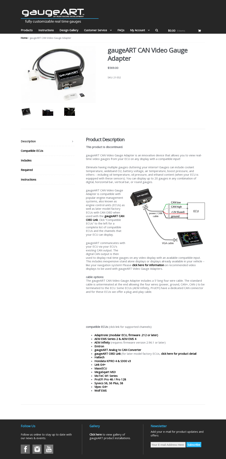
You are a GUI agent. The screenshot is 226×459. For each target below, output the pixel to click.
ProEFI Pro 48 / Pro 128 (110, 379)
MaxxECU (100, 368)
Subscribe (193, 445)
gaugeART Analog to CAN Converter (117, 350)
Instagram (37, 449)
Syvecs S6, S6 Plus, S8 (108, 383)
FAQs (120, 30)
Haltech (99, 357)
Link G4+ (100, 364)
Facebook (25, 449)
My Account (137, 30)
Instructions (46, 30)
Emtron (99, 346)
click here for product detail (178, 353)
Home (24, 38)
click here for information (148, 265)
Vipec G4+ (101, 387)
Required (27, 170)
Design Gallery (68, 30)
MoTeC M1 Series (106, 376)
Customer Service (95, 30)
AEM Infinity (102, 342)
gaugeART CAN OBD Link (105, 218)
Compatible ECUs (32, 151)
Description (28, 141)
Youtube (48, 449)
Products (27, 30)
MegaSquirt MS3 (105, 372)
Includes (26, 160)
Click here (95, 434)
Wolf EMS (100, 390)
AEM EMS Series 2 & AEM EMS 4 (115, 339)
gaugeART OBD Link (107, 353)
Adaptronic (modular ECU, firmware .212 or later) (126, 335)
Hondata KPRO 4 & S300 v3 (112, 361)
